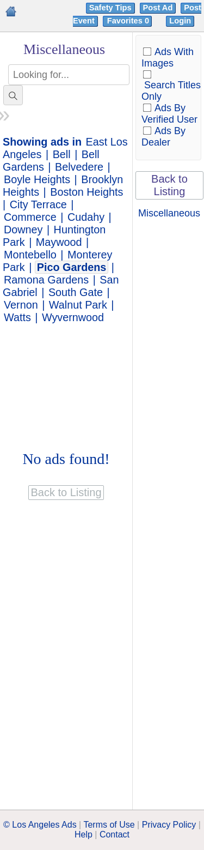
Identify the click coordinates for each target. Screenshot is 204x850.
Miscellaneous (169, 213)
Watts (17, 317)
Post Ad (158, 7)
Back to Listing (169, 185)
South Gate (75, 292)
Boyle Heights (37, 179)
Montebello (30, 255)
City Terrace (38, 204)
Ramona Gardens (46, 280)
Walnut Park (78, 305)
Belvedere (79, 167)
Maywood (59, 242)
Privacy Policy (169, 824)
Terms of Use (108, 824)
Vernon (21, 305)
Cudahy (85, 217)
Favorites (129, 20)
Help (83, 834)
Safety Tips (110, 7)
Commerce (30, 217)
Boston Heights (86, 192)
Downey (23, 230)
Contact (114, 834)
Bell (62, 154)
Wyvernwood (73, 317)
